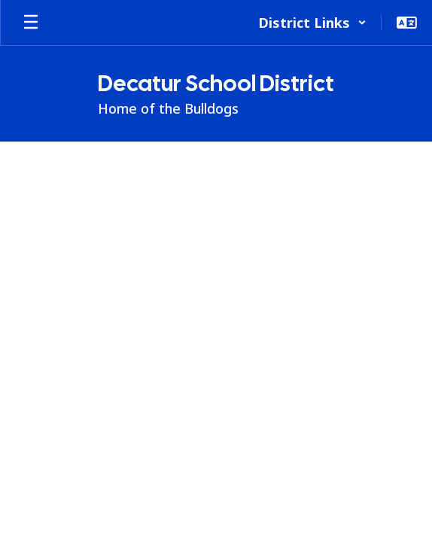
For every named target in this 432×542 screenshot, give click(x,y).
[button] (312, 22)
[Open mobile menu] (31, 22)
